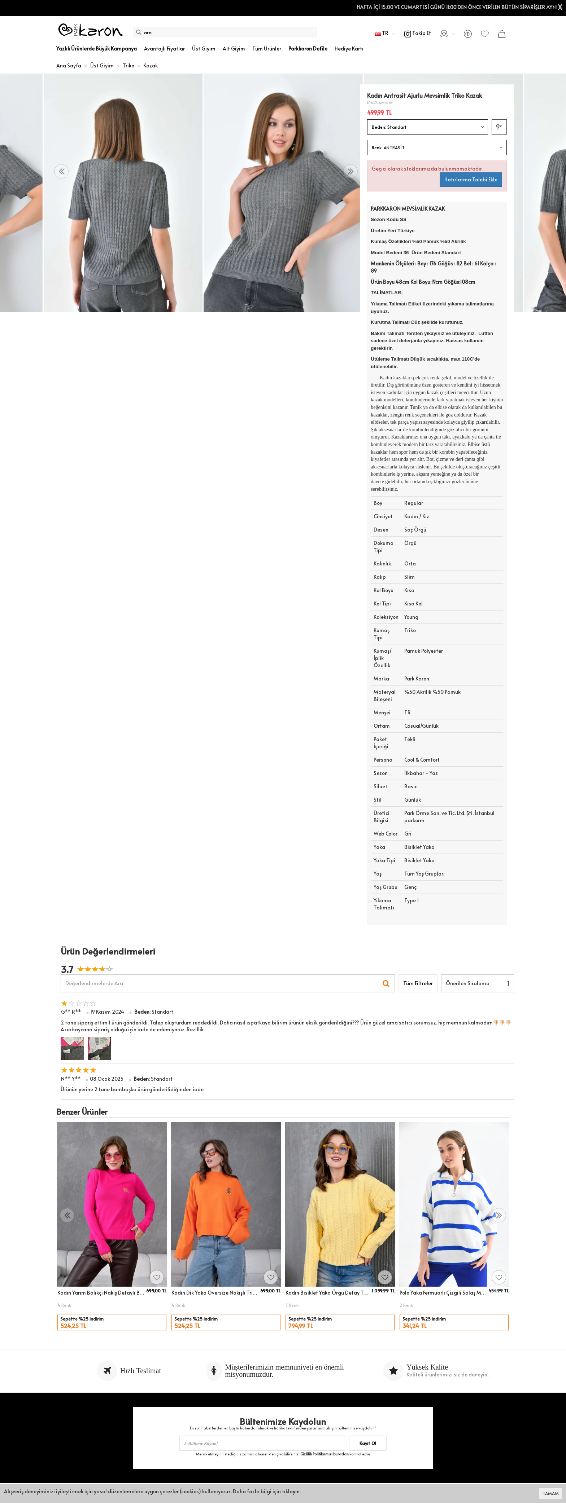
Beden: (389, 127)
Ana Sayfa (68, 65)
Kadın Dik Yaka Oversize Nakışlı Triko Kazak (214, 1292)
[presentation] (61, 171)
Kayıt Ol (368, 1443)
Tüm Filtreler (418, 983)
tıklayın (291, 1491)
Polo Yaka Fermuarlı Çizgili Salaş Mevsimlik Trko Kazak (443, 1292)
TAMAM (551, 1493)
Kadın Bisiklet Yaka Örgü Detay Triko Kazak (327, 1292)
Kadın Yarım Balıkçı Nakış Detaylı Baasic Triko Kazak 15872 (100, 1292)
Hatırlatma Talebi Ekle (470, 179)
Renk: (388, 147)
